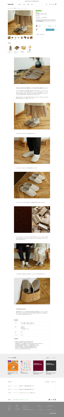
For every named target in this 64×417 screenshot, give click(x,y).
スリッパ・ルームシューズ (20, 8)
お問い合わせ (17, 409)
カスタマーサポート (25, 405)
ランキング (9, 405)
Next (31, 23)
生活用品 (15, 8)
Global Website (49, 409)
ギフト (32, 4)
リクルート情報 (40, 409)
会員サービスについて (26, 406)
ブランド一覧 (9, 406)
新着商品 (9, 409)
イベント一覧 (53, 357)
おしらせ (17, 406)
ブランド (24, 4)
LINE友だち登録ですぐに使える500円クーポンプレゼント (21, 399)
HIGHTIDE (37, 12)
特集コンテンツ (10, 408)
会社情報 (39, 405)
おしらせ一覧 (53, 381)
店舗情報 (47, 357)
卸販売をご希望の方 (50, 405)
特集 (28, 4)
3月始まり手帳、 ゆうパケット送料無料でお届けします (32, 1)
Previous (9, 23)
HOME (8, 8)
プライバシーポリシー (26, 408)
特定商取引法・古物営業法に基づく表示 (28, 409)
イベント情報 (17, 408)
